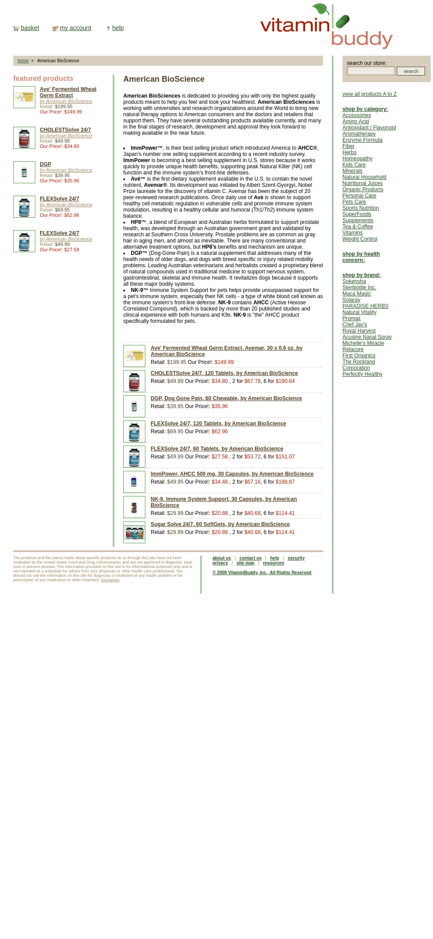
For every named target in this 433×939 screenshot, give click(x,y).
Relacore (353, 349)
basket (30, 27)
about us (222, 558)
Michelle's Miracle (363, 343)
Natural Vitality (359, 312)
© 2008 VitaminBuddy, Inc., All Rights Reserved (262, 572)
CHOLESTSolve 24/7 (65, 130)
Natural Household (364, 177)
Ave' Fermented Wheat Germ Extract (68, 92)
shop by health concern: (361, 257)
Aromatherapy (359, 134)
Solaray (351, 300)
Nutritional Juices (362, 183)
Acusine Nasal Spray (366, 337)
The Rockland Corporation (358, 365)
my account (75, 27)
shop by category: (365, 109)
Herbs (349, 152)
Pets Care (354, 202)
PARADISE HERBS (365, 306)
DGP (45, 164)
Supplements (357, 220)
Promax (351, 318)
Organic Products (363, 189)
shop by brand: (361, 275)
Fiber (348, 146)
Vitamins (352, 233)
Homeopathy (357, 158)
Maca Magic (356, 294)
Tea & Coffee (357, 226)
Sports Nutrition (360, 208)
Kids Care (354, 165)
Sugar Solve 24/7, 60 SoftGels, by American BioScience (220, 524)
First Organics (359, 355)
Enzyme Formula (362, 140)
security (296, 558)
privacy (220, 562)
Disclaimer (110, 580)
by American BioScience (66, 101)
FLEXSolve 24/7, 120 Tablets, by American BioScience (218, 423)
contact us (250, 558)
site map (245, 562)
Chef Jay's (354, 325)
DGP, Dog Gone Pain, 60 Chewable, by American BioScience (226, 398)
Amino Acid (355, 121)
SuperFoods (356, 214)
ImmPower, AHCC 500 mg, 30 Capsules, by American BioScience (232, 474)
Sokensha (354, 281)
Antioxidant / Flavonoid (369, 128)
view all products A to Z (369, 94)
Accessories (356, 115)
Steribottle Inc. (359, 287)
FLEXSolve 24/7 (59, 199)
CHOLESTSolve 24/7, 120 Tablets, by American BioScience (224, 373)
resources (273, 562)
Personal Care (359, 196)
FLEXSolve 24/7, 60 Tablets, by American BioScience (217, 449)
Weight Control (359, 239)
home (23, 60)
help (118, 27)
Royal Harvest (359, 331)
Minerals (352, 171)
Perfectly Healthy (362, 374)
